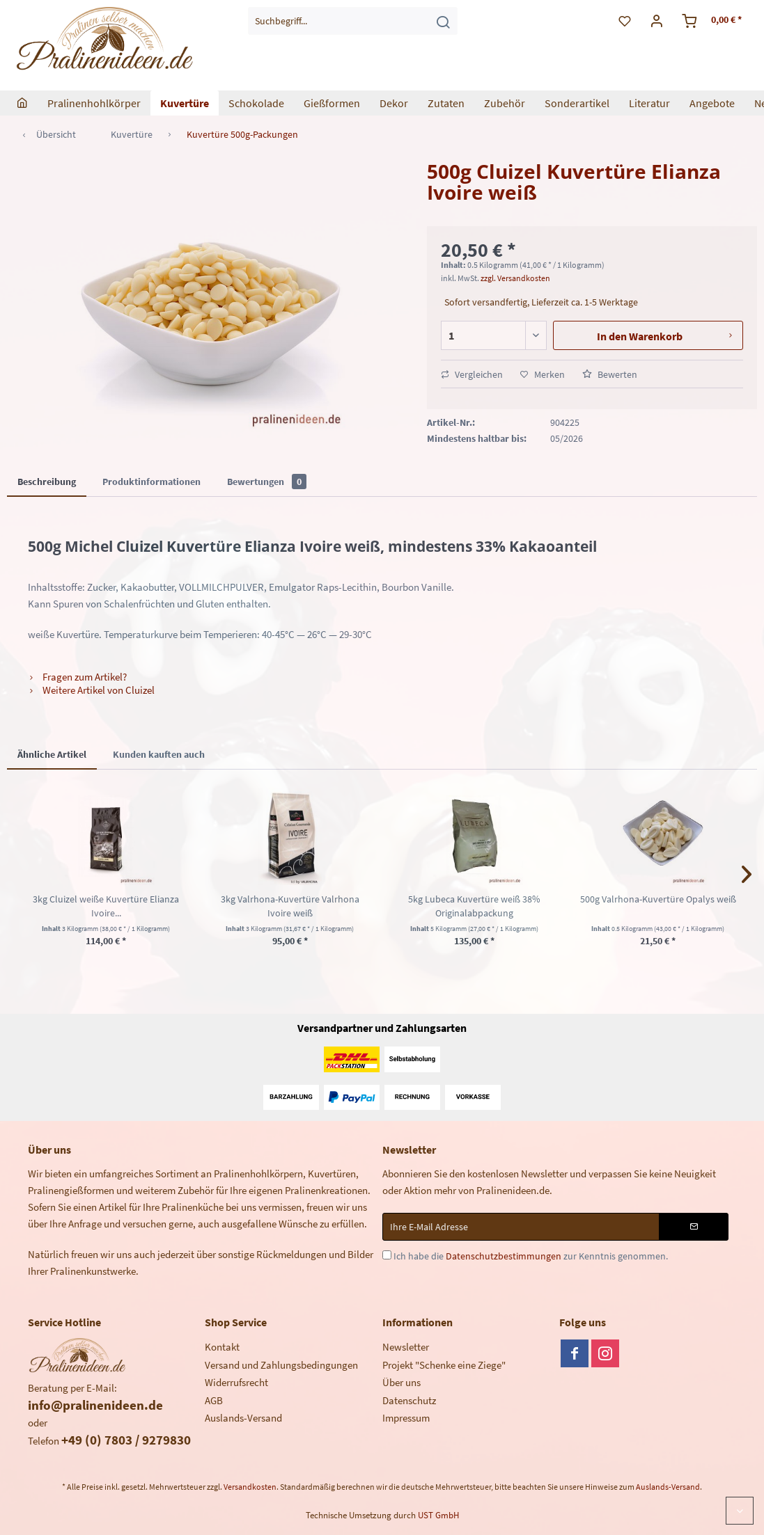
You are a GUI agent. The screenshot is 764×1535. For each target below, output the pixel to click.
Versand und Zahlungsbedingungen (281, 1364)
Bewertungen (266, 481)
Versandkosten (250, 1486)
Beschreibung (46, 481)
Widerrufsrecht (236, 1382)
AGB (214, 1400)
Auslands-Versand (243, 1417)
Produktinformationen (151, 481)
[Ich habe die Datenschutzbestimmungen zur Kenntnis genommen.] (386, 1254)
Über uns (401, 1382)
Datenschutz (409, 1400)
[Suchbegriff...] (353, 21)
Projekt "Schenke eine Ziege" (444, 1364)
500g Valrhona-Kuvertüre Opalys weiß (658, 899)
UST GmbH (438, 1515)
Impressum (406, 1417)
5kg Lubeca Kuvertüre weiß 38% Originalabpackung (474, 906)
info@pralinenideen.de (95, 1405)
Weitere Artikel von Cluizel (91, 690)
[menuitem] (353, 21)
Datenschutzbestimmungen (503, 1256)
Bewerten (609, 374)
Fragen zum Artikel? (77, 676)
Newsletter (405, 1346)
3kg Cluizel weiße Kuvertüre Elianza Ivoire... (106, 906)
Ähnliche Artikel (51, 754)
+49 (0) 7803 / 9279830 (126, 1439)
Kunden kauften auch (159, 754)
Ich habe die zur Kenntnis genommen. (530, 1256)
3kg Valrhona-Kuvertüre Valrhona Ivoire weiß (290, 906)
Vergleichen (472, 374)
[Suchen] (443, 21)
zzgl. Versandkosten (515, 278)
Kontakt (222, 1346)
